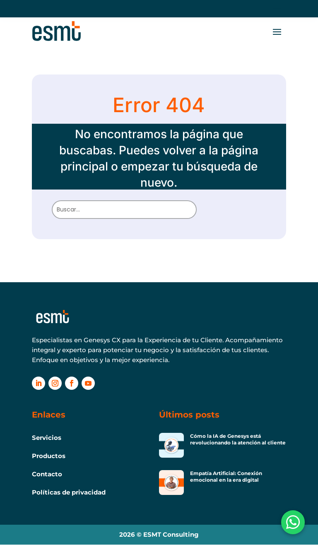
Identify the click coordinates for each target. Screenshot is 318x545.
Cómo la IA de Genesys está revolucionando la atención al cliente (238, 439)
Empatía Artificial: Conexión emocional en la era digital (226, 476)
